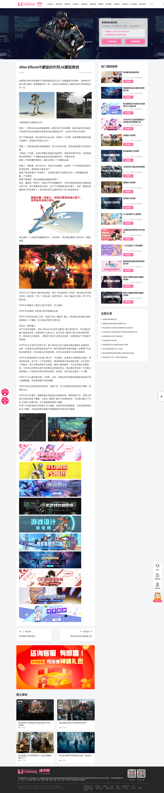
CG (92, 790)
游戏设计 (76, 4)
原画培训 (67, 4)
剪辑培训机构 (109, 788)
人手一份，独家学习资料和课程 (132, 78)
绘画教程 (134, 4)
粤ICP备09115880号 (57, 788)
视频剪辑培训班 (88, 788)
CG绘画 (86, 790)
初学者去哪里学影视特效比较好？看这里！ (76, 755)
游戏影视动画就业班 (131, 72)
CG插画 (140, 788)
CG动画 (125, 788)
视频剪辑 (84, 4)
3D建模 (100, 4)
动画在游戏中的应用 (110, 340)
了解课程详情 (135, 41)
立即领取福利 (111, 41)
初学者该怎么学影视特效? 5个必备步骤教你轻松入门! (35, 756)
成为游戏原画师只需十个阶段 (113, 349)
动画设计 (117, 4)
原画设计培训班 (129, 198)
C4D (133, 786)
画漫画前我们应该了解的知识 (113, 336)
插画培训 (59, 4)
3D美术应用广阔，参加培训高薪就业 (115, 357)
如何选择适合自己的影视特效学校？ (73, 723)
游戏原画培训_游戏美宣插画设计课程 (115, 345)
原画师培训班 (126, 786)
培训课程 (108, 4)
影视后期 (93, 4)
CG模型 (118, 788)
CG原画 (133, 788)
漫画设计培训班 (129, 182)
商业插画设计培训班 (131, 151)
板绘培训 (142, 4)
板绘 (117, 786)
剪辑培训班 (99, 788)
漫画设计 (125, 4)
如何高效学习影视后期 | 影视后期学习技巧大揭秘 (34, 724)
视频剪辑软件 (88, 786)
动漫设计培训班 (129, 135)
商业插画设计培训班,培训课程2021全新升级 (118, 328)
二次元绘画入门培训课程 (133, 246)
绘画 (112, 786)
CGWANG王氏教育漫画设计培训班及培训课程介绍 (120, 332)
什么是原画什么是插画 (132, 214)
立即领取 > (128, 81)
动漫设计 (50, 4)
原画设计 (105, 786)
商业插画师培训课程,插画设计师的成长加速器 (118, 353)
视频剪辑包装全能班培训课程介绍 (114, 323)
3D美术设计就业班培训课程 (134, 167)
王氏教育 (97, 786)
